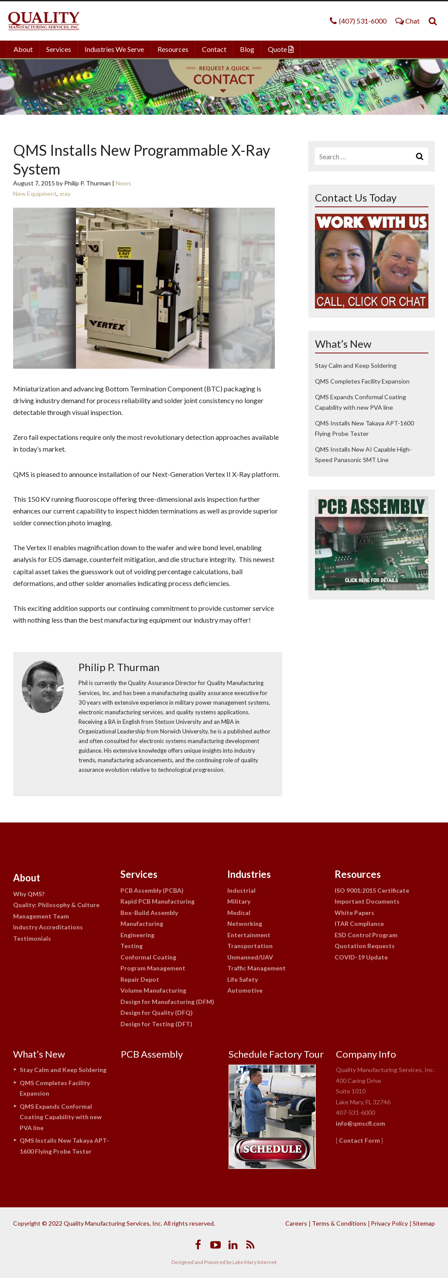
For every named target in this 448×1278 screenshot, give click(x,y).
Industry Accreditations (48, 927)
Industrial (241, 890)
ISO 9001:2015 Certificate (372, 890)
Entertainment (248, 935)
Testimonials (32, 938)
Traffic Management (256, 968)
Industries (249, 874)
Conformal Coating (148, 957)
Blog (247, 49)
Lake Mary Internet (255, 1262)
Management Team (41, 916)
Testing (131, 945)
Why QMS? (28, 894)
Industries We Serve (114, 49)
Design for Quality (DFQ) (156, 1012)
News (123, 183)
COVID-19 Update (361, 957)
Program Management (152, 968)
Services (58, 49)
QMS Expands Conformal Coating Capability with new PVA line (61, 1117)
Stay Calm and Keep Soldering (356, 365)
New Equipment (35, 193)
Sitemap (424, 1223)
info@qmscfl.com (360, 1123)
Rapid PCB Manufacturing (157, 901)
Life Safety (242, 979)
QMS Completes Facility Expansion (362, 381)
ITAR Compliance (359, 923)
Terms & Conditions (339, 1223)
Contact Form (359, 1140)
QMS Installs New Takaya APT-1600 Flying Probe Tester (64, 1146)
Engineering (137, 935)
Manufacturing (141, 923)
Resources (172, 49)
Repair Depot (139, 979)
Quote (281, 49)
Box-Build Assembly (149, 912)
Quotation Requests (365, 945)
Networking (244, 923)
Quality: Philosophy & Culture (56, 904)
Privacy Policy (389, 1223)
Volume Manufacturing (153, 990)
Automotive (245, 990)
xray (65, 193)
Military (238, 901)
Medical (238, 912)
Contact (214, 49)
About (23, 49)
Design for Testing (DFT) (156, 1024)
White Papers (354, 912)
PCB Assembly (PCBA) (152, 890)
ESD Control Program (366, 935)
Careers (296, 1223)
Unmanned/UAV (250, 957)
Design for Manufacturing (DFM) (167, 1001)
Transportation (250, 945)
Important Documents (367, 901)
